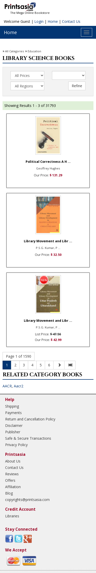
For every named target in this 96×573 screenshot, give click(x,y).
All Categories (14, 51)
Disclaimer (14, 425)
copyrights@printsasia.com (27, 499)
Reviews (12, 473)
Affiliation (13, 486)
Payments (13, 412)
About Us (12, 461)
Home (53, 21)
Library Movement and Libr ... (48, 241)
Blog (9, 493)
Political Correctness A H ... (48, 161)
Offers (10, 480)
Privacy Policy (16, 444)
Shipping (12, 406)
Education (34, 51)
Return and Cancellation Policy (30, 419)
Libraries (12, 516)
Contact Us (71, 21)
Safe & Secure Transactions (28, 438)
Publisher (12, 431)
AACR (7, 386)
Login (39, 21)
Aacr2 (18, 386)
